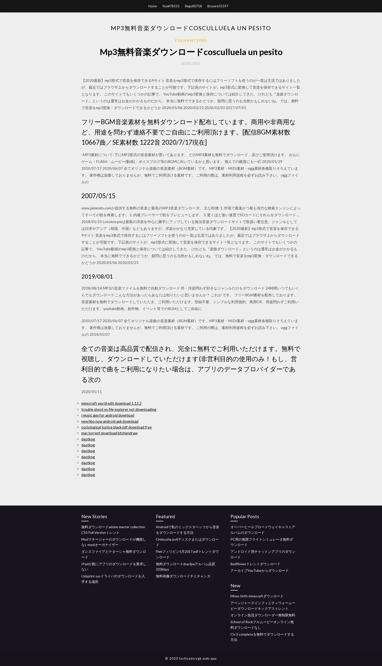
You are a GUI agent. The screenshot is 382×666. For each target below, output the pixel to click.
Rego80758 (193, 6)
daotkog (88, 439)
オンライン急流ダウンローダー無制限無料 (262, 615)
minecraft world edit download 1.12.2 (111, 403)
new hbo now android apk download (109, 421)
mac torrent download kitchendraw (109, 433)
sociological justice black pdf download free (116, 427)
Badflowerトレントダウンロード (255, 564)
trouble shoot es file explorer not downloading (118, 409)
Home (152, 6)
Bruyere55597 (217, 6)
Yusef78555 (171, 6)
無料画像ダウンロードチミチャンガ (183, 576)
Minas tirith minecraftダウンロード (257, 596)
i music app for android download (107, 415)
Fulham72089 (191, 40)
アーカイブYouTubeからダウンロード (259, 570)
